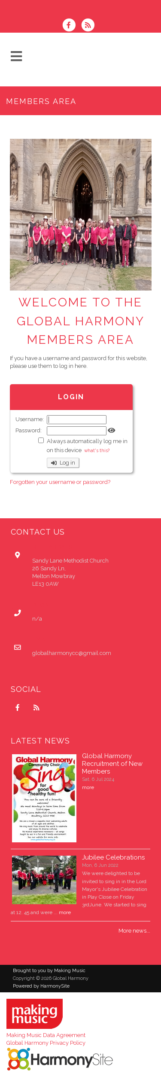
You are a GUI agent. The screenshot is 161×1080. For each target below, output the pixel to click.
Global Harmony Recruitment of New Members (112, 763)
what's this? (96, 450)
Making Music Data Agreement (45, 1035)
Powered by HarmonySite (41, 986)
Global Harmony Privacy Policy (45, 1043)
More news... (134, 930)
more (88, 787)
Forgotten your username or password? (60, 482)
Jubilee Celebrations (113, 857)
